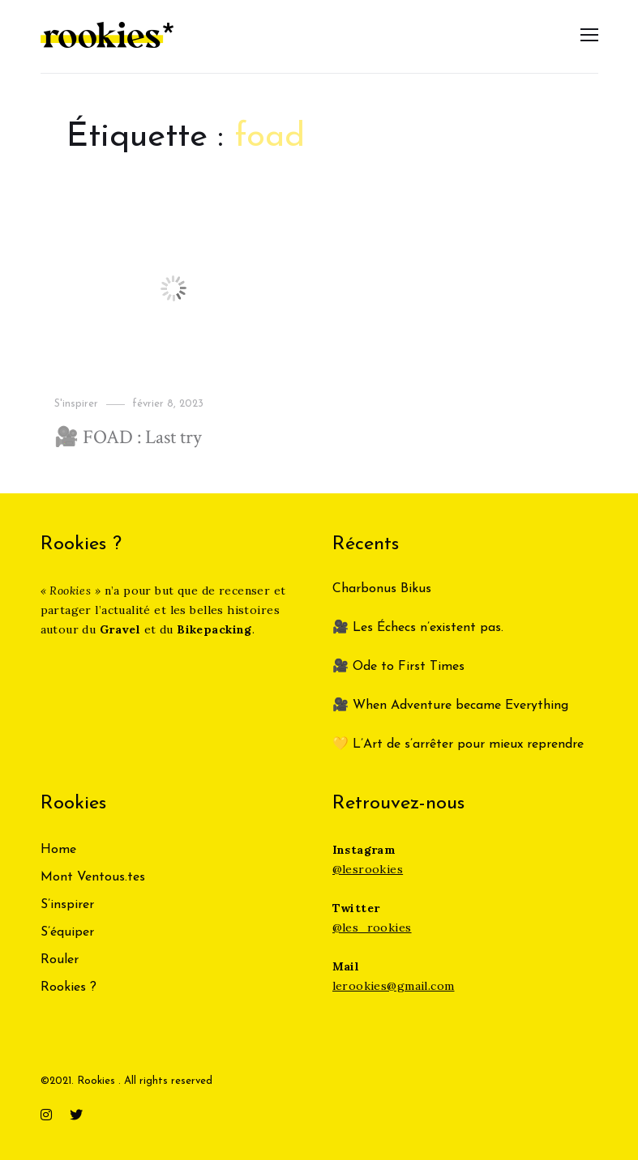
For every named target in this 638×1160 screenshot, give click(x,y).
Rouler (60, 959)
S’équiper (67, 932)
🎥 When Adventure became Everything (450, 705)
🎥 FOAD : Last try (128, 437)
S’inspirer (67, 904)
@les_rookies (372, 927)
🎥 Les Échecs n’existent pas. (417, 627)
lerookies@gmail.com (393, 986)
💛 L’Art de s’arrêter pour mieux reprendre (458, 744)
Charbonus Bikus (381, 588)
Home (58, 849)
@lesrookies (368, 869)
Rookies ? (68, 987)
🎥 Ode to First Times (398, 666)
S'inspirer (76, 404)
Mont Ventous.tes (93, 877)
